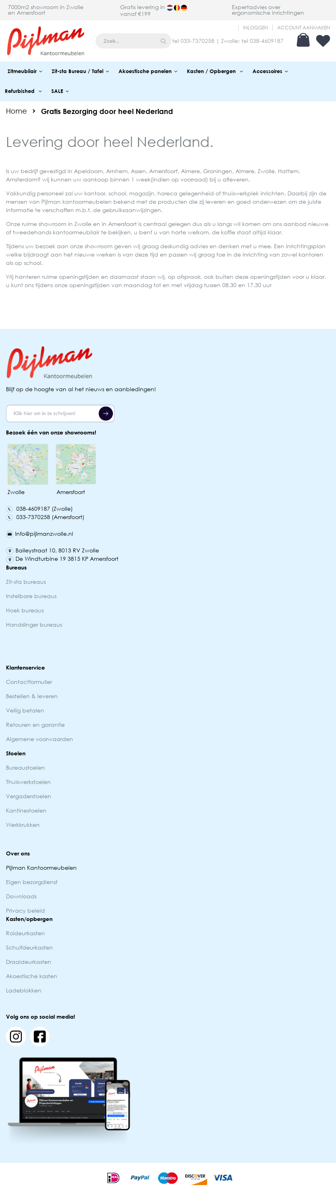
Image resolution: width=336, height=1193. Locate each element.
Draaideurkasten (28, 961)
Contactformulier (29, 681)
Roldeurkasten (25, 933)
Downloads (21, 896)
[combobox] (133, 41)
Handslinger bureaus (35, 624)
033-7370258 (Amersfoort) (45, 517)
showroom (52, 224)
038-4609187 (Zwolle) (39, 508)
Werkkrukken (23, 824)
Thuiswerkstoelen (28, 782)
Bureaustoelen (25, 767)
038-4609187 (267, 40)
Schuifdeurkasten (29, 947)
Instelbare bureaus (31, 596)
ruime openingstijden (70, 276)
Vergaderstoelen (28, 796)
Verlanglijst (323, 41)
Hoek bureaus (25, 610)
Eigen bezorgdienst (32, 882)
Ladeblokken (23, 990)
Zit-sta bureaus (26, 581)
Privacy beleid (25, 910)
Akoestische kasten (31, 976)
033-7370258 (197, 40)
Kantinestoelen (26, 810)
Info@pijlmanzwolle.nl (39, 533)
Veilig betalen (25, 710)
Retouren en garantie (36, 724)
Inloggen (255, 28)
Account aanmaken (303, 28)
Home (16, 110)
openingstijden (89, 285)
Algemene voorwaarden (39, 739)
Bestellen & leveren (32, 696)
